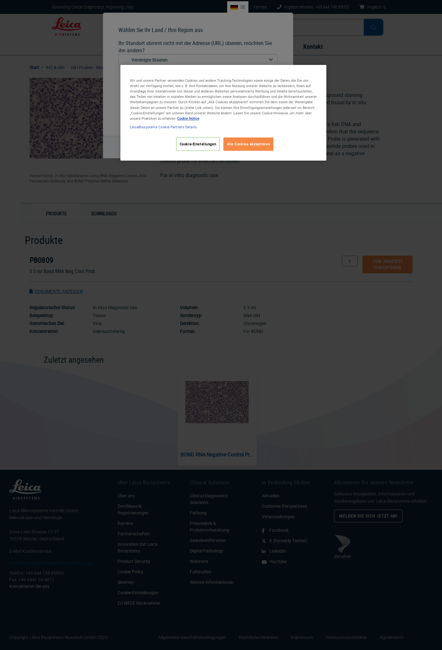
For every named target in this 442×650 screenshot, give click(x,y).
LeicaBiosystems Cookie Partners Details (163, 126)
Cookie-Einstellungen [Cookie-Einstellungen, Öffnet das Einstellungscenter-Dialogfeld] (198, 144)
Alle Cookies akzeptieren (248, 144)
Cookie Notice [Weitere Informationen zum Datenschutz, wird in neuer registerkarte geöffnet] (188, 118)
